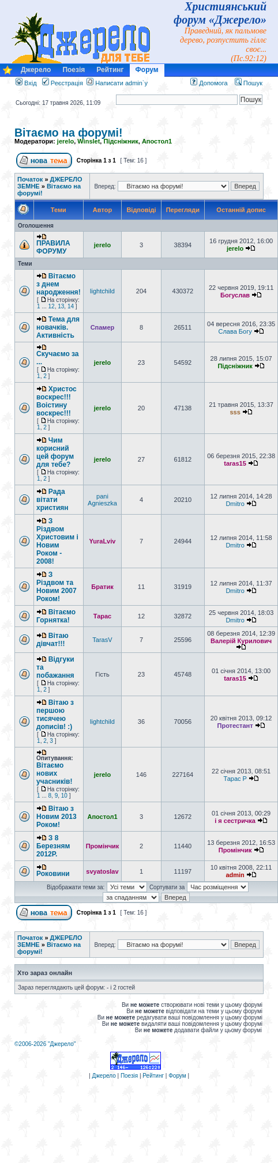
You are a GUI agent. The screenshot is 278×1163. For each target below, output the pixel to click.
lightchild (102, 291)
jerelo (65, 141)
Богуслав (235, 295)
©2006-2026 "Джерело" (45, 1044)
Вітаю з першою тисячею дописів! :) (55, 714)
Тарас (102, 616)
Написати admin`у (121, 83)
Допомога (208, 83)
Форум (147, 70)
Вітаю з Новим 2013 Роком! (56, 817)
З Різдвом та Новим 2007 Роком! (56, 587)
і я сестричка (235, 820)
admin (235, 874)
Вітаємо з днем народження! (58, 284)
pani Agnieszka (102, 500)
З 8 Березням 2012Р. (53, 846)
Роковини (53, 874)
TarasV (102, 639)
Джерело (36, 70)
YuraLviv (102, 541)
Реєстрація (62, 83)
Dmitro (235, 503)
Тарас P (234, 778)
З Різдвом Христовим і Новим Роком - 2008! (57, 541)
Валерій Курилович (241, 640)
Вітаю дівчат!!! (52, 640)
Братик (102, 586)
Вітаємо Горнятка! (56, 616)
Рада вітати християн (52, 500)
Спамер (103, 327)
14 (70, 306)
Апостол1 (157, 141)
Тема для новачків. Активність (58, 327)
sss (235, 412)
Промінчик (102, 846)
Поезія (73, 70)
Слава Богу (234, 331)
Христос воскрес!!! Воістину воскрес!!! (56, 401)
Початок (30, 179)
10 (64, 795)
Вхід (26, 83)
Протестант (235, 725)
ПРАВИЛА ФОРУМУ (53, 247)
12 (51, 306)
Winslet (88, 141)
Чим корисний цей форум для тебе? (55, 452)
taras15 (235, 463)
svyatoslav (102, 871)
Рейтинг (109, 70)
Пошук (248, 83)
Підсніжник (120, 141)
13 (61, 306)
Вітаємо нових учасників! (54, 773)
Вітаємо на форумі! (68, 132)
